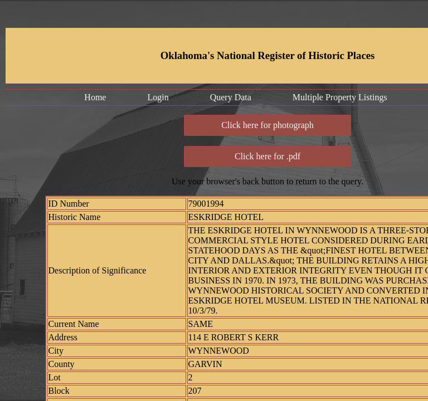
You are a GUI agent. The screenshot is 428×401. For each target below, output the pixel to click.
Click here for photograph (267, 125)
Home (95, 97)
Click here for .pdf (267, 156)
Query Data (230, 97)
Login (157, 97)
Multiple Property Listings (340, 97)
